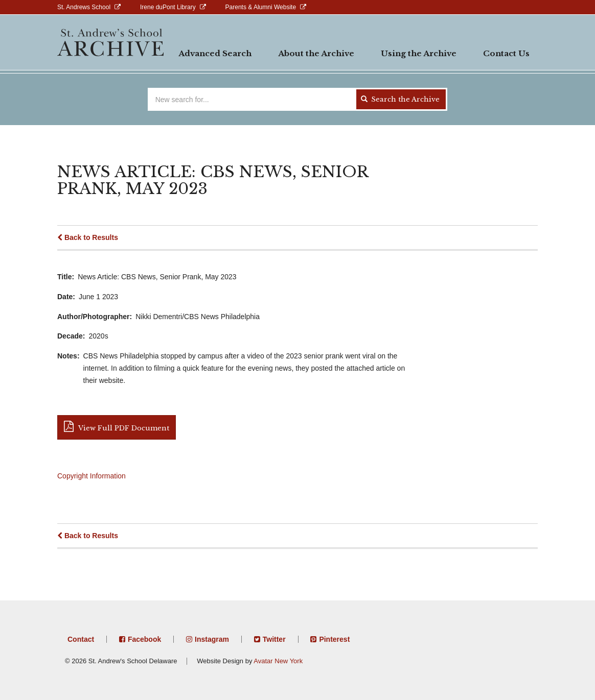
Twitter (274, 639)
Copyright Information (91, 476)
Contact (80, 639)
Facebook (144, 639)
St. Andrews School (83, 7)
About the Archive (316, 53)
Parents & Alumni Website (260, 7)
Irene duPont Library (168, 7)
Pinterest (334, 639)
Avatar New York (278, 661)
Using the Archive (418, 53)
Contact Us (506, 53)
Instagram (212, 639)
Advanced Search (214, 53)
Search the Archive (400, 99)
